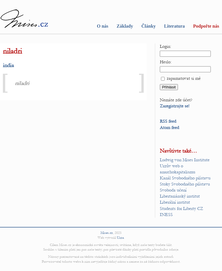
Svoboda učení (173, 190)
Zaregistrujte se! (174, 106)
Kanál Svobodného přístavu (185, 178)
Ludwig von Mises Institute (185, 159)
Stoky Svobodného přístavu (185, 184)
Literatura (174, 26)
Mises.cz (106, 233)
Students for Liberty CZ (181, 208)
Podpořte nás (206, 26)
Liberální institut (175, 202)
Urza (120, 238)
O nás (102, 26)
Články (148, 26)
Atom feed (169, 127)
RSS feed (168, 121)
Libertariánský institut (180, 196)
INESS (166, 214)
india (8, 65)
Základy (125, 26)
